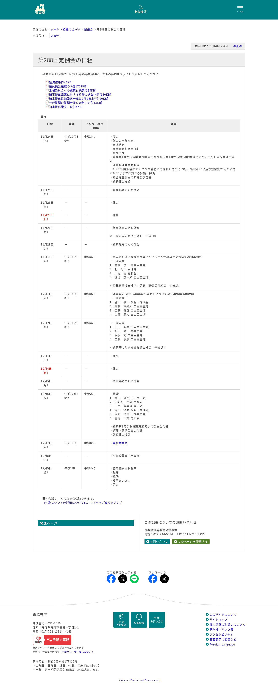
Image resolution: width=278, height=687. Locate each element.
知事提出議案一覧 (66, 107)
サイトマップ (219, 619)
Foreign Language (222, 644)
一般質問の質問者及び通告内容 (75, 103)
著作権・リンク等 (221, 629)
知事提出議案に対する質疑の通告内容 (80, 94)
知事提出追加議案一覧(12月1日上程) (78, 98)
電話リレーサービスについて (78, 651)
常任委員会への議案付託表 (72, 90)
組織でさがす (72, 29)
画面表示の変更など (223, 639)
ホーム (55, 29)
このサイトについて (223, 614)
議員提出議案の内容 (68, 86)
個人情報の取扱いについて (227, 624)
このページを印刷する (193, 541)
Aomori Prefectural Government (140, 680)
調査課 (237, 46)
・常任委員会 (119, 443)
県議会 (88, 29)
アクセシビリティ (221, 634)
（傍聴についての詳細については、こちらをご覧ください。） (83, 503)
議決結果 (61, 82)
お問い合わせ (159, 541)
